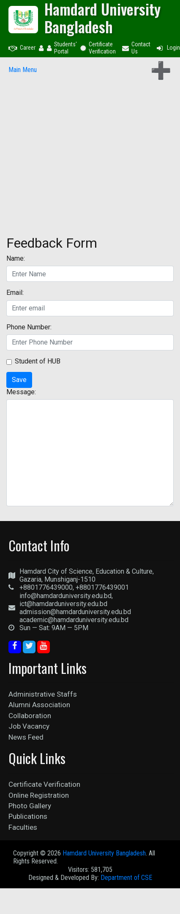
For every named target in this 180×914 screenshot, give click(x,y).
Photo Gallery (29, 806)
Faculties (22, 827)
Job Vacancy (28, 726)
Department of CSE (126, 878)
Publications (27, 816)
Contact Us (136, 48)
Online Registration (38, 795)
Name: (15, 258)
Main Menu (22, 70)
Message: (21, 392)
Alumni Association (39, 704)
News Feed (26, 737)
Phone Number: (29, 327)
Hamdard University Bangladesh (104, 853)
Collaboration (29, 715)
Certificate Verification (98, 48)
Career (21, 47)
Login (167, 47)
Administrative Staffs (42, 694)
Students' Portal (62, 48)
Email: (15, 293)
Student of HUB (37, 361)
